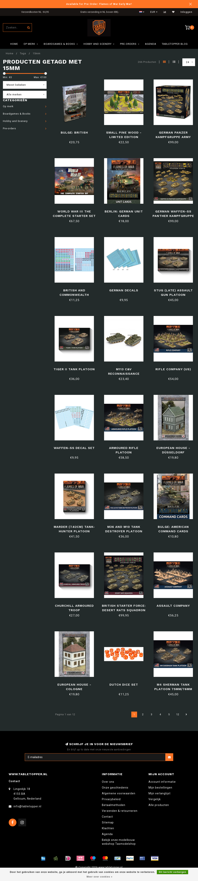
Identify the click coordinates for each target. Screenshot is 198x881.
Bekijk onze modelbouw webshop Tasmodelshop (119, 841)
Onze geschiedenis (115, 787)
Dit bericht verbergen (172, 872)
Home (14, 43)
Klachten (108, 828)
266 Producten (147, 61)
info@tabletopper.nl (27, 806)
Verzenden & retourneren (119, 810)
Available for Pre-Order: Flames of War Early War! (99, 4)
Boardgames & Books (59, 43)
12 (177, 714)
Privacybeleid (111, 799)
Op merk (29, 43)
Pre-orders (128, 43)
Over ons (108, 781)
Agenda (150, 43)
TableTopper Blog (175, 43)
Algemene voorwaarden (118, 793)
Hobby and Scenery (98, 43)
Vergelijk (154, 799)
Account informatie (162, 781)
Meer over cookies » (100, 876)
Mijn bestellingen (160, 787)
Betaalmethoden (113, 805)
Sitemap (108, 822)
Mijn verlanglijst (159, 793)
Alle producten (158, 805)
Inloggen (186, 12)
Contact (107, 816)
